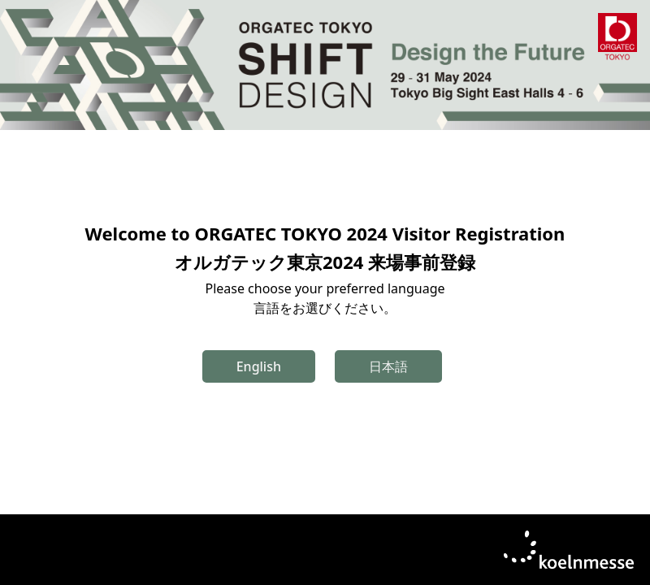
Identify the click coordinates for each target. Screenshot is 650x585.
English (258, 366)
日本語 (388, 366)
